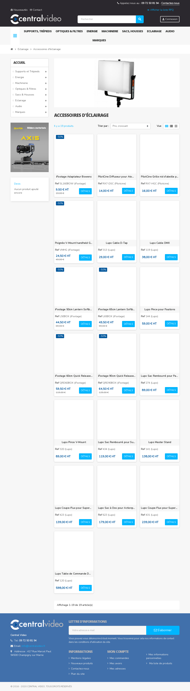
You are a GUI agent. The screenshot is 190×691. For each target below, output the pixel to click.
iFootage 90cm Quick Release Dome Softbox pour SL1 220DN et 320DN (117, 376)
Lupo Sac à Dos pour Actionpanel (117, 508)
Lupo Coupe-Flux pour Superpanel (74, 508)
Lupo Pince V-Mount (74, 442)
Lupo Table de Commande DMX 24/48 (74, 573)
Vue (159, 126)
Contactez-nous (170, 3)
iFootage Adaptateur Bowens (74, 176)
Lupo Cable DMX (160, 243)
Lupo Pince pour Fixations (159, 309)
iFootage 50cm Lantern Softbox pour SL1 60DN (74, 309)
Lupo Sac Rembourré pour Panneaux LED (160, 376)
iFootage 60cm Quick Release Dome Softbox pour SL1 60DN (74, 376)
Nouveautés (19, 10)
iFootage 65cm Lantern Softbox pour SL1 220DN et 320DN (117, 309)
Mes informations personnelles (157, 656)
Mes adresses (118, 668)
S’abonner (163, 630)
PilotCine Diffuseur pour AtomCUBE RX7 (117, 176)
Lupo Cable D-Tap (117, 243)
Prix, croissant (120, 126)
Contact (36, 10)
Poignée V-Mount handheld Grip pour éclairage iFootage (74, 243)
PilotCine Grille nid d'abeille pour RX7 (160, 176)
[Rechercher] (110, 19)
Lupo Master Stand (159, 442)
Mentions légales (81, 658)
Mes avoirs (116, 663)
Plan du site (78, 674)
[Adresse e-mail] (107, 630)
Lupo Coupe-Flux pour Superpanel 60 (160, 508)
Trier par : (103, 126)
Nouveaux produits (82, 663)
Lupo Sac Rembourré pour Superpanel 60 (117, 442)
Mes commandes (119, 658)
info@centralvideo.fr (33, 646)
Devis (17, 183)
